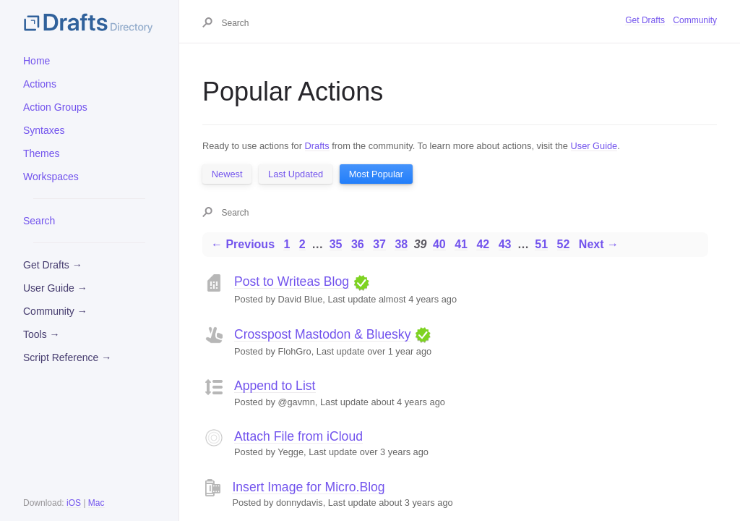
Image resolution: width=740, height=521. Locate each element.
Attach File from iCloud (298, 436)
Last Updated (295, 174)
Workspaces (51, 176)
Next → (599, 244)
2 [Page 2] (302, 244)
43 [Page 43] (505, 244)
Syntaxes (44, 130)
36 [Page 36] (357, 244)
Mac (96, 503)
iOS (73, 503)
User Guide (594, 145)
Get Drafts (645, 20)
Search (39, 220)
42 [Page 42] (482, 244)
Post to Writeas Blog (291, 281)
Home (36, 61)
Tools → (41, 334)
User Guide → (55, 288)
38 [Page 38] (401, 244)
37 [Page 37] (379, 244)
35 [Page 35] (336, 244)
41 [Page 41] (461, 244)
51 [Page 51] (541, 244)
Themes (41, 153)
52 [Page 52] (563, 244)
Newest (227, 174)
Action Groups (55, 107)
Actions (39, 84)
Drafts (317, 145)
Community (695, 20)
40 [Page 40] (439, 244)
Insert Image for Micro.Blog (308, 487)
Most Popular (376, 174)
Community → (55, 311)
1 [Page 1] (286, 244)
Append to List (275, 385)
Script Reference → (67, 357)
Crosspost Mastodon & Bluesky (322, 334)
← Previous (243, 244)
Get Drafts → (52, 265)
